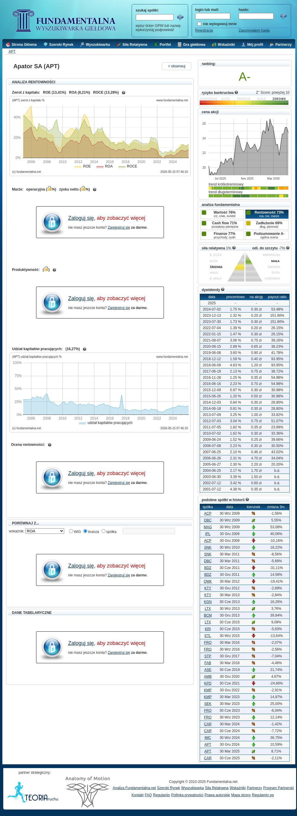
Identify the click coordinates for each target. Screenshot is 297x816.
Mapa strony (241, 795)
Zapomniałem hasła (254, 30)
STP (207, 656)
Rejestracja (204, 30)
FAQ (148, 795)
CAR (208, 724)
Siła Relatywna (216, 788)
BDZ (207, 568)
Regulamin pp (263, 795)
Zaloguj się (81, 218)
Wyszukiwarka (192, 788)
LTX (208, 609)
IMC (207, 738)
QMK (208, 581)
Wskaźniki (238, 788)
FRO (208, 643)
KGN (208, 602)
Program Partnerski (278, 788)
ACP (208, 513)
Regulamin (161, 795)
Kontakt (138, 795)
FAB (207, 663)
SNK (208, 547)
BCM (208, 615)
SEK (207, 704)
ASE (207, 670)
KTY (207, 588)
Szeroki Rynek (168, 788)
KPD (208, 683)
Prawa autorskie (217, 795)
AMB (208, 676)
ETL (207, 636)
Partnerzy (254, 788)
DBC (208, 520)
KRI (208, 629)
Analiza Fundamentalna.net (134, 788)
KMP (208, 690)
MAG (208, 527)
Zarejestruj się (119, 227)
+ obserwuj (176, 66)
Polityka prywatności (187, 795)
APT (12, 51)
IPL (207, 534)
